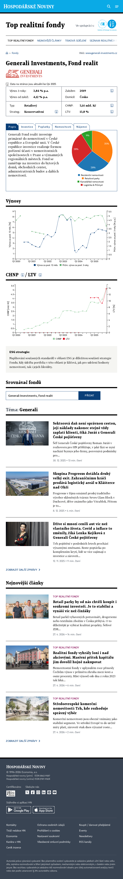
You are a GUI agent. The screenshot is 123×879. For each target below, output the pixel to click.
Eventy (83, 830)
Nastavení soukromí (48, 836)
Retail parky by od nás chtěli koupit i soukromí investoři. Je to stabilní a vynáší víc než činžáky (85, 607)
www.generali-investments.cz (101, 53)
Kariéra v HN (13, 842)
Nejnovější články (24, 583)
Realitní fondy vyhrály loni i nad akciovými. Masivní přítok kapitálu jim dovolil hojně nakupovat (83, 658)
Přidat (89, 395)
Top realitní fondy (35, 25)
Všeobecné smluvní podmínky (53, 842)
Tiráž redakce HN (15, 830)
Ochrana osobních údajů (51, 825)
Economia (11, 836)
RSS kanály (85, 842)
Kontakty (11, 825)
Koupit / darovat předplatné (94, 825)
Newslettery (85, 836)
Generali (22, 410)
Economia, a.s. (29, 772)
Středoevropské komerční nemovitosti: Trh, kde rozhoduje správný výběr (80, 709)
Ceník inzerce (13, 847)
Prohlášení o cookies (48, 830)
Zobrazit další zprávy (21, 569)
